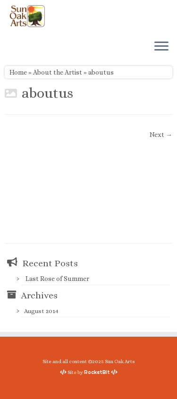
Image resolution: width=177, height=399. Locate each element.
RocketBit (97, 372)
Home (18, 72)
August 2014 (41, 310)
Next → (161, 134)
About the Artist (57, 72)
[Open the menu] (161, 47)
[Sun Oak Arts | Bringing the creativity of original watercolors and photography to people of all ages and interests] (27, 16)
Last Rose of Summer (57, 278)
